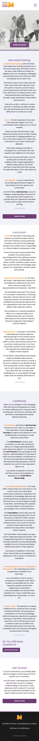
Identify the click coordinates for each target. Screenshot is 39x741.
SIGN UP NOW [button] (19, 44)
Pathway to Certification (20, 728)
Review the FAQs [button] (11, 650)
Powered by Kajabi (19, 736)
